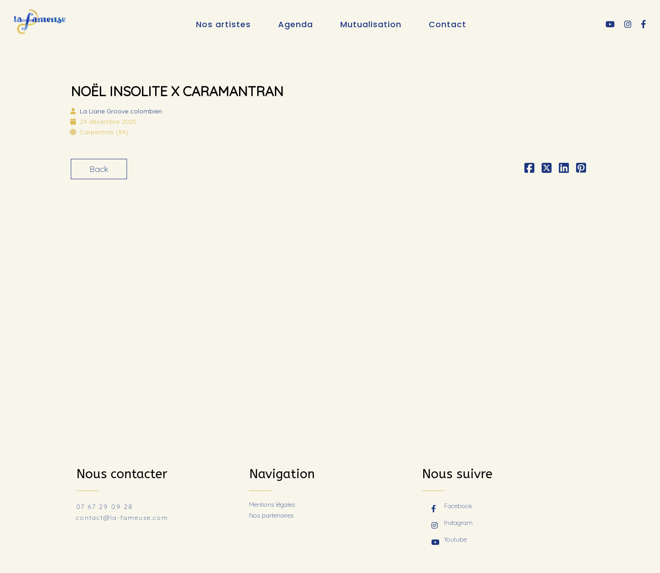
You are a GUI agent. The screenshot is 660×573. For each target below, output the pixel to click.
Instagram (452, 524)
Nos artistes (223, 24)
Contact (447, 24)
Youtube (449, 540)
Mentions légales (272, 504)
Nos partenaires (271, 515)
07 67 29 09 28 (104, 507)
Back (98, 169)
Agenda (295, 24)
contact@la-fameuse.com (122, 518)
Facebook (451, 507)
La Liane (121, 111)
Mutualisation (370, 24)
